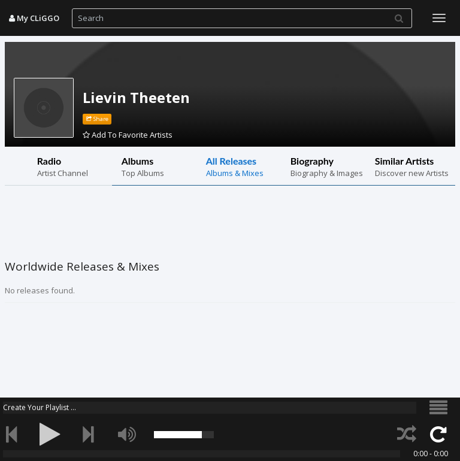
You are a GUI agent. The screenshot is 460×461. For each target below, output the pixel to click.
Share (97, 119)
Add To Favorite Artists (127, 134)
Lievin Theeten (136, 97)
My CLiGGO (34, 18)
